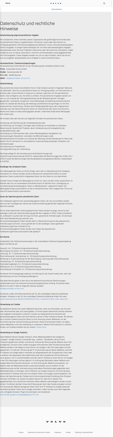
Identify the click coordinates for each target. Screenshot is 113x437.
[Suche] (104, 3)
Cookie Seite (41, 327)
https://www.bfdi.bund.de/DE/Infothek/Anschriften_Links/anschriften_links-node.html (34, 299)
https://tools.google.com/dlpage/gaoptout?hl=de (19, 394)
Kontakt (68, 432)
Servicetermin (56, 9)
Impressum (57, 432)
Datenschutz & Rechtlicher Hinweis (39, 432)
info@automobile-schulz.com (18, 78)
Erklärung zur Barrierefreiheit (84, 432)
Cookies (21, 432)
